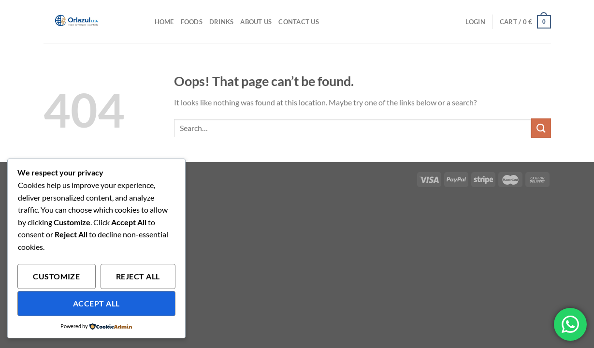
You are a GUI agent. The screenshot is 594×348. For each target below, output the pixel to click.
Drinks (221, 22)
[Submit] (541, 127)
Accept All (96, 303)
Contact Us (298, 22)
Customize (56, 276)
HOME (164, 22)
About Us (256, 22)
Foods (192, 22)
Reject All (138, 276)
